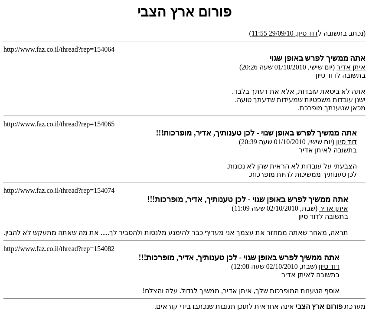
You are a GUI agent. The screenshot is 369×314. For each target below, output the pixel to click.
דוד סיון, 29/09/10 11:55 (284, 33)
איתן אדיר (351, 67)
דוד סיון (346, 141)
